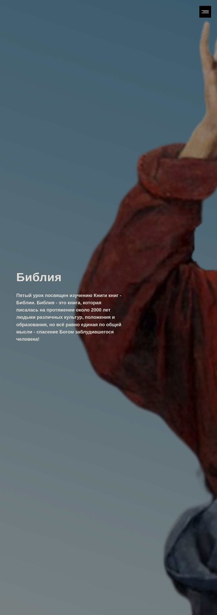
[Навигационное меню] (205, 11)
